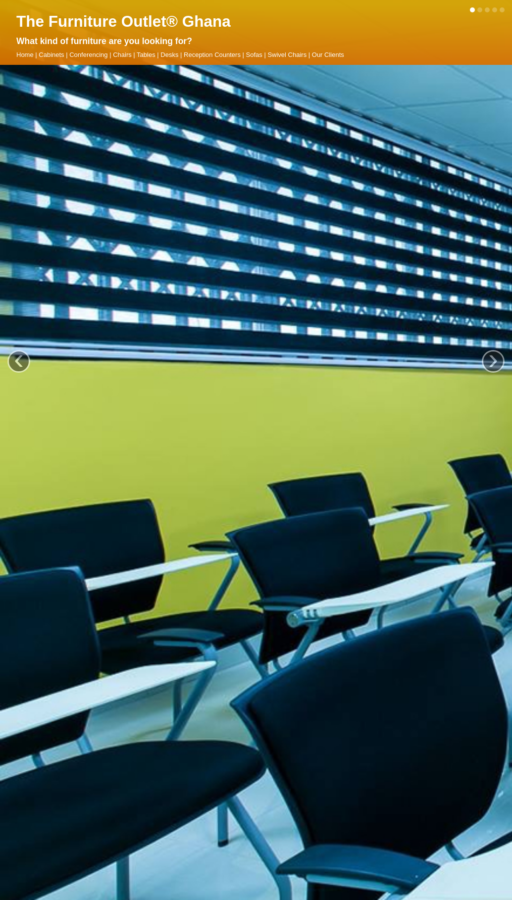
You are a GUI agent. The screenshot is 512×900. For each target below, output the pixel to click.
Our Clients (328, 54)
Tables (146, 54)
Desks (169, 54)
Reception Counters (212, 54)
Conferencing (88, 54)
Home (25, 54)
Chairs (122, 54)
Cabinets (51, 54)
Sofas (254, 54)
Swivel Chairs (287, 54)
